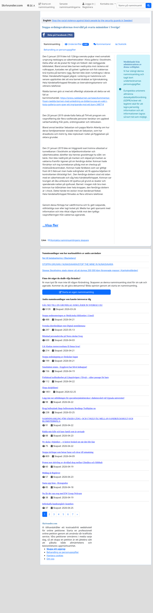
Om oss (50, 597)
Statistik (121, 82)
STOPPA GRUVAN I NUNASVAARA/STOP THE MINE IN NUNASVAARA (77, 302)
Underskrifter (77, 82)
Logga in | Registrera (89, 5)
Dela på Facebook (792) (57, 73)
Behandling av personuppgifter (60, 87)
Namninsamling (52, 82)
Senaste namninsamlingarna (69, 5)
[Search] (131, 5)
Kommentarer (102, 82)
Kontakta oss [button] (107, 3)
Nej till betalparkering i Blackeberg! (59, 296)
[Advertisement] (95, 34)
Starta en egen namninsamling (76, 330)
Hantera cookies (55, 593)
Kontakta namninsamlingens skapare (68, 278)
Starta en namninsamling (46, 5)
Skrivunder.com (12, 5)
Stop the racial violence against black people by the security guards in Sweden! (92, 58)
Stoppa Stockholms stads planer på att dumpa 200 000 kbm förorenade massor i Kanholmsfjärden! (90, 309)
